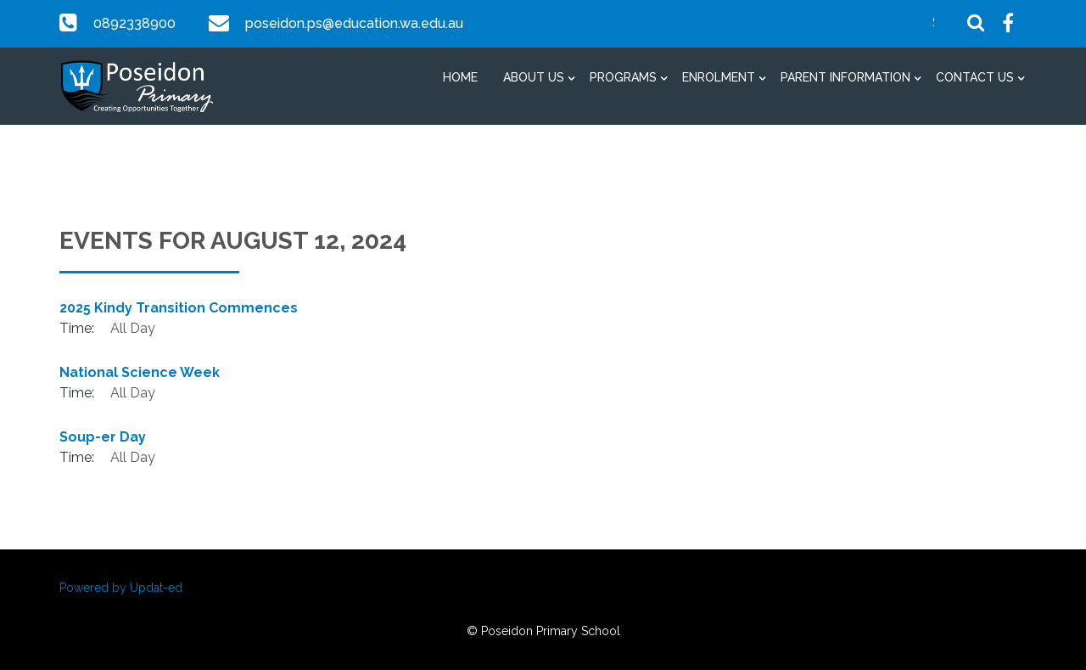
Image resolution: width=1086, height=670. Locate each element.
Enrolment (718, 77)
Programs (623, 77)
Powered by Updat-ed (120, 587)
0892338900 (134, 23)
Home (460, 77)
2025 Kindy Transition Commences (178, 308)
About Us (533, 77)
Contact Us (975, 77)
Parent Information (845, 77)
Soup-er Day (102, 437)
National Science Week (139, 372)
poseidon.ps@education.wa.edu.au (353, 23)
